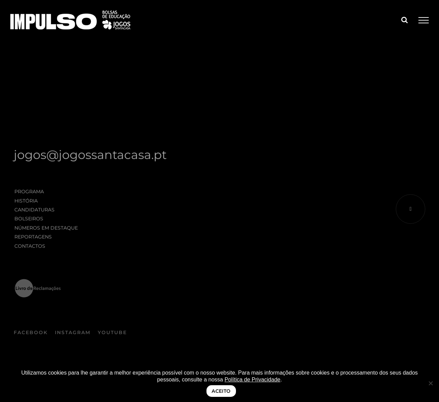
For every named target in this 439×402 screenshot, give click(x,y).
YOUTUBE (112, 334)
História (26, 201)
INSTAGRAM (73, 334)
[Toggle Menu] (423, 20)
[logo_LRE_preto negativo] (38, 282)
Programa (29, 193)
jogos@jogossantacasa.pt (90, 155)
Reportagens (33, 238)
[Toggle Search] (404, 19)
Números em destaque (46, 229)
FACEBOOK (31, 334)
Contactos (29, 247)
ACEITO (221, 391)
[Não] (430, 383)
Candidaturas (34, 211)
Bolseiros (28, 220)
